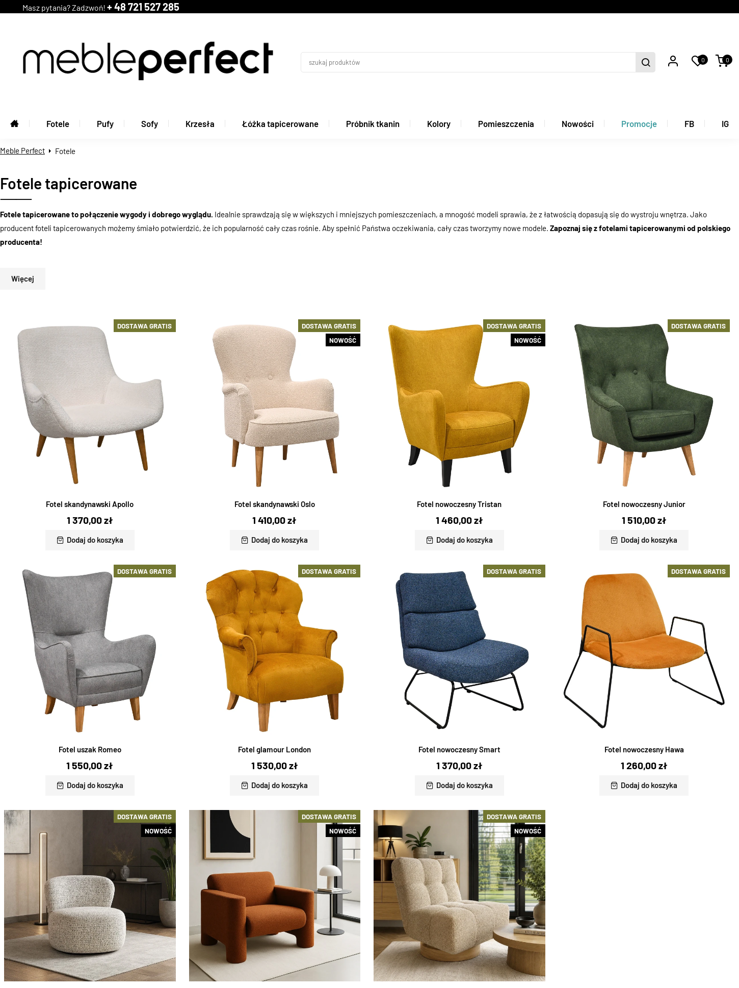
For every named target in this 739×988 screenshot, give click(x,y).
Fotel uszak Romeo (90, 677)
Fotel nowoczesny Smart (459, 677)
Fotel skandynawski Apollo (90, 432)
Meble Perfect (22, 79)
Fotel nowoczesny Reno (274, 922)
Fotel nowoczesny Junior (644, 432)
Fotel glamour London (274, 677)
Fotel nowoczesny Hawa (644, 677)
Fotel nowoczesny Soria (89, 922)
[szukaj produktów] (503, 18)
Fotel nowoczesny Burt (459, 922)
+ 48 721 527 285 (271, 18)
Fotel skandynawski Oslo (274, 432)
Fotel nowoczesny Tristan (459, 432)
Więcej (22, 207)
